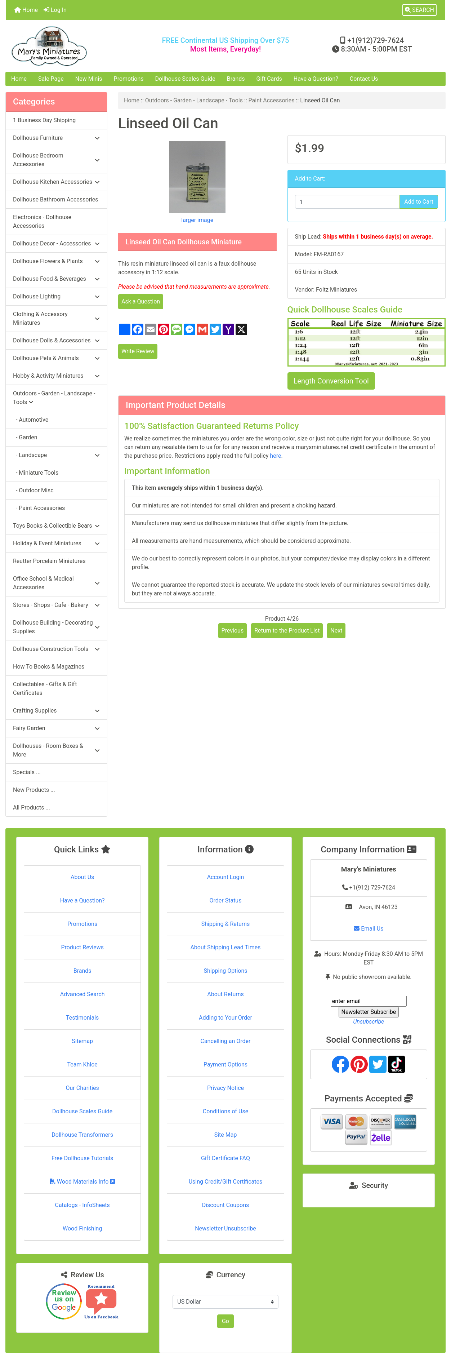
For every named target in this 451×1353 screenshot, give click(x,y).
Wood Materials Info (82, 1181)
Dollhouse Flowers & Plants (56, 261)
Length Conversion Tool (331, 381)
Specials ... (27, 772)
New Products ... (34, 789)
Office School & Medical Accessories (56, 583)
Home (26, 9)
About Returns (225, 994)
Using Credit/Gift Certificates (226, 1181)
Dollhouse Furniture (56, 137)
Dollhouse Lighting (56, 296)
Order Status (226, 900)
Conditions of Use (225, 1111)
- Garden (25, 437)
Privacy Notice (225, 1087)
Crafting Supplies (56, 710)
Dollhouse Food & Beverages (56, 278)
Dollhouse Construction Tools (56, 649)
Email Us (368, 928)
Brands (236, 78)
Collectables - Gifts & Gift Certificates (45, 688)
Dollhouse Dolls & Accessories (56, 340)
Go (225, 1321)
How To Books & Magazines (48, 666)
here (275, 455)
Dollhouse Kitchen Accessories (56, 181)
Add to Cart (418, 201)
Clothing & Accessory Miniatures (56, 318)
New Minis (88, 78)
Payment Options (225, 1064)
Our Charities (82, 1087)
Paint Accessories (272, 100)
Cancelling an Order (225, 1041)
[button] (419, 10)
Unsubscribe (368, 1021)
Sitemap (82, 1041)
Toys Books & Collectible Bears (56, 525)
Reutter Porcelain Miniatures (49, 561)
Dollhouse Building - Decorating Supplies (56, 627)
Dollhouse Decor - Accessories (56, 243)
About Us (82, 877)
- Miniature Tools (35, 472)
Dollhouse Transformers (82, 1134)
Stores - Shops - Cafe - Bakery (56, 605)
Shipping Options (225, 970)
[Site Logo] (79, 46)
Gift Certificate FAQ (225, 1158)
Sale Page (51, 78)
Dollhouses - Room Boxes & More (56, 750)
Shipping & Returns (225, 924)
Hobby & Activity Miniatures (56, 375)
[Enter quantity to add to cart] (347, 202)
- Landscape (56, 455)
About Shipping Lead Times (225, 947)
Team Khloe (82, 1064)
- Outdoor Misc (33, 490)
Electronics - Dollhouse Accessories (42, 221)
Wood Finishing (82, 1228)
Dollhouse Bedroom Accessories (56, 160)
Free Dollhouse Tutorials (82, 1158)
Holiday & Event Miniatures (56, 543)
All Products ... (31, 807)
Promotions (129, 78)
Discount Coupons (225, 1205)
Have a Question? (316, 78)
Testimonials (82, 1017)
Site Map (225, 1134)
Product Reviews (82, 947)
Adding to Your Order (225, 1017)
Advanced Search (82, 994)
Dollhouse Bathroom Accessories (55, 199)
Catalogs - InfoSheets (82, 1205)
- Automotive (30, 419)
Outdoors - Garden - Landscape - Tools (194, 100)
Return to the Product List (287, 630)
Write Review (137, 351)
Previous (233, 630)
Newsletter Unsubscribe (225, 1228)
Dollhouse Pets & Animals (56, 358)
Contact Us (364, 78)
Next (336, 630)
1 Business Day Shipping (44, 120)
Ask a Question (140, 301)
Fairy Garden (56, 728)
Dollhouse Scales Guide (185, 78)
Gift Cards (269, 78)
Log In (55, 9)
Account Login (225, 877)
